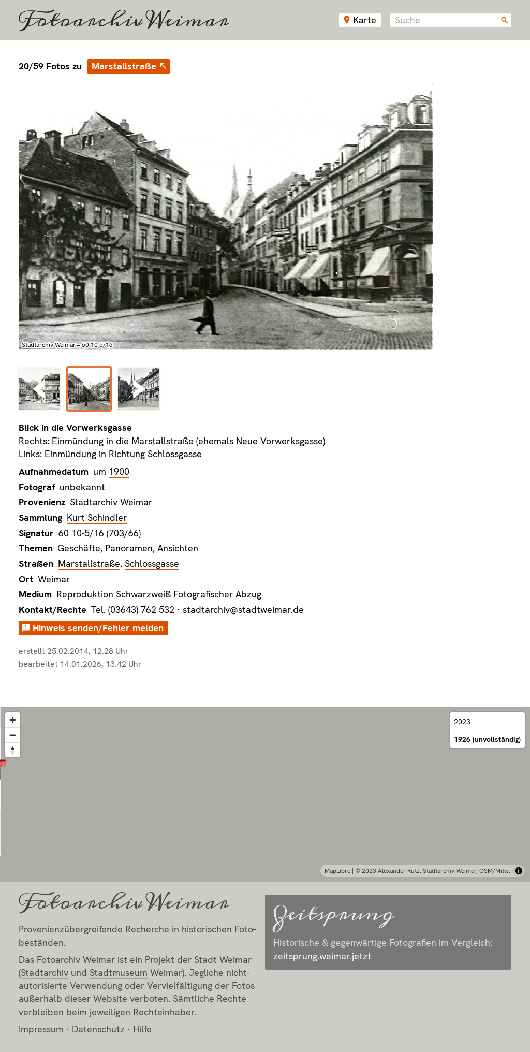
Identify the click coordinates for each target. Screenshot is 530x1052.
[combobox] (450, 20)
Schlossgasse (152, 563)
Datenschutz (98, 1029)
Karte (364, 20)
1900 (119, 471)
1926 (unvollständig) (487, 739)
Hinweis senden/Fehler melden (98, 628)
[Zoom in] (12, 719)
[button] (265, 782)
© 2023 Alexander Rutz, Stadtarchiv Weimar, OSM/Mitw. (432, 871)
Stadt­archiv (44, 972)
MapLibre (337, 871)
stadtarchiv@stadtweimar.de (243, 610)
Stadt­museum (119, 972)
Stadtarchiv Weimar (111, 502)
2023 (462, 721)
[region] (265, 794)
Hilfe (142, 1029)
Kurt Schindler (97, 517)
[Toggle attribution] (518, 871)
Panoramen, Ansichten (151, 548)
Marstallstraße (124, 66)
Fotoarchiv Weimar (124, 20)
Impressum (41, 1029)
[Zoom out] (12, 734)
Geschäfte (78, 548)
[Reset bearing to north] (12, 749)
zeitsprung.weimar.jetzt (322, 956)
